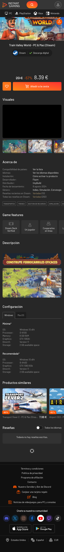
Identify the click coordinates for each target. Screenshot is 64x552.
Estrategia (56, 190)
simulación (54, 204)
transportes (9, 204)
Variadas (37, 193)
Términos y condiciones (32, 468)
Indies (35, 190)
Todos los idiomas (48, 428)
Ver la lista (38, 169)
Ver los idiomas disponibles (46, 172)
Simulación (44, 190)
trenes (21, 204)
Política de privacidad (32, 473)
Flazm (36, 179)
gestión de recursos (37, 204)
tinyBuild (37, 183)
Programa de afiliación (32, 477)
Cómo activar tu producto (45, 176)
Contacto (32, 482)
